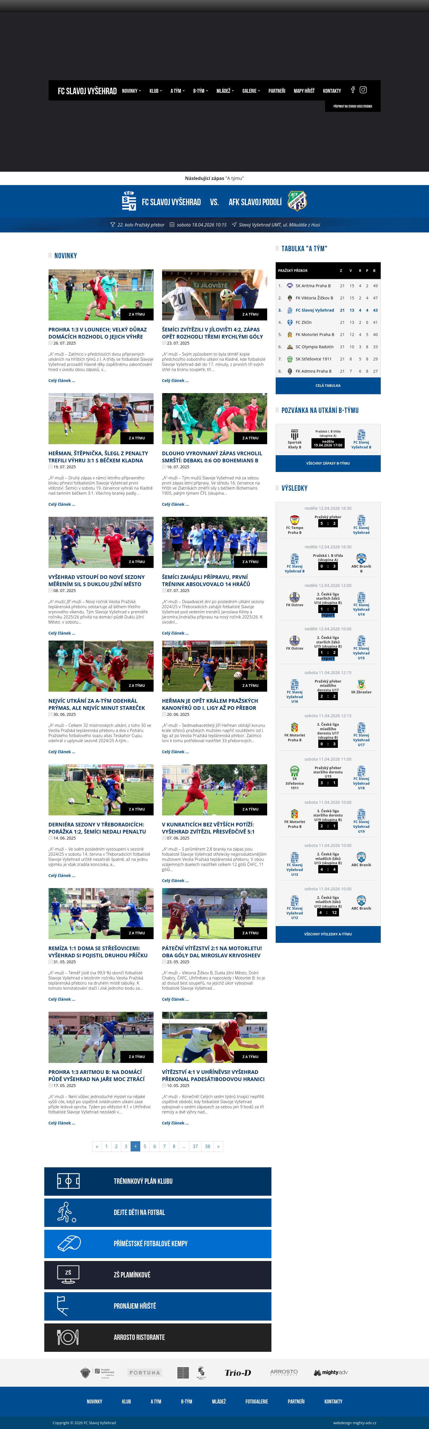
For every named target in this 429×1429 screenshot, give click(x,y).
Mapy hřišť (304, 90)
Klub (156, 90)
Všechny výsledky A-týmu (328, 934)
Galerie (251, 90)
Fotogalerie (257, 1401)
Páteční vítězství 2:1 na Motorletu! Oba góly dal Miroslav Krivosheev (212, 952)
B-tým (200, 90)
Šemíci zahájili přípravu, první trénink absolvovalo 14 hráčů (206, 580)
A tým (178, 90)
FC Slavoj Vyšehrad (87, 90)
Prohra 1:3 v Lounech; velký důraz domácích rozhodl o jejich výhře (98, 333)
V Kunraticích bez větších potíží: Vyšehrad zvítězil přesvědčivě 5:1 (208, 828)
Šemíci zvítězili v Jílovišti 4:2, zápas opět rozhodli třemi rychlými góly (212, 333)
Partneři (277, 90)
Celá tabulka (328, 385)
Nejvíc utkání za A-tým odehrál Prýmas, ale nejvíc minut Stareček (97, 704)
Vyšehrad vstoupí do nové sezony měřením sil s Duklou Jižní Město (97, 580)
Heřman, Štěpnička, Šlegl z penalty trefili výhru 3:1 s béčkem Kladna (98, 457)
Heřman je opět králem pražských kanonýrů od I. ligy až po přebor (210, 704)
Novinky (131, 90)
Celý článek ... (62, 380)
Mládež (225, 90)
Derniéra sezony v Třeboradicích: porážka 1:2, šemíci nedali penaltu (97, 828)
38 (207, 1146)
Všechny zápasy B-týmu (328, 463)
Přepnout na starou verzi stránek (353, 106)
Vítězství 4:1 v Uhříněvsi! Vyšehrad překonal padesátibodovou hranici (213, 1075)
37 (195, 1146)
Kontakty (332, 90)
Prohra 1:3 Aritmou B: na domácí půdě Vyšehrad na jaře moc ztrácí (97, 1075)
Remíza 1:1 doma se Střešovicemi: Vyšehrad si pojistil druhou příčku (98, 952)
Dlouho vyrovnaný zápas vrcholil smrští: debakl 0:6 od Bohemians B (212, 457)
